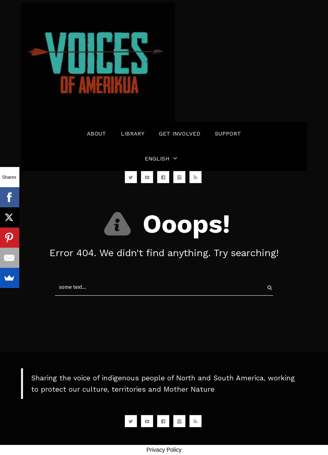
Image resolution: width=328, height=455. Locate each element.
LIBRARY (132, 133)
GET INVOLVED (179, 133)
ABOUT (96, 133)
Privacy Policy (163, 450)
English (157, 158)
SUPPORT (228, 133)
